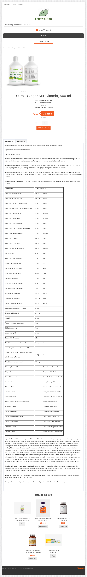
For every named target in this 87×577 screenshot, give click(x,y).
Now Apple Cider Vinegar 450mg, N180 (43, 519)
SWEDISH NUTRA (46, 103)
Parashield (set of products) (53, 551)
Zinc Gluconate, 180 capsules (63, 519)
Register (20, 4)
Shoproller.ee (81, 568)
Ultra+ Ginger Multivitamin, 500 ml (17, 48)
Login (14, 4)
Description (9, 141)
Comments (21, 141)
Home (5, 48)
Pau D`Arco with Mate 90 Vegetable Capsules (22, 519)
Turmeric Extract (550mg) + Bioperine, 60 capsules (32, 551)
